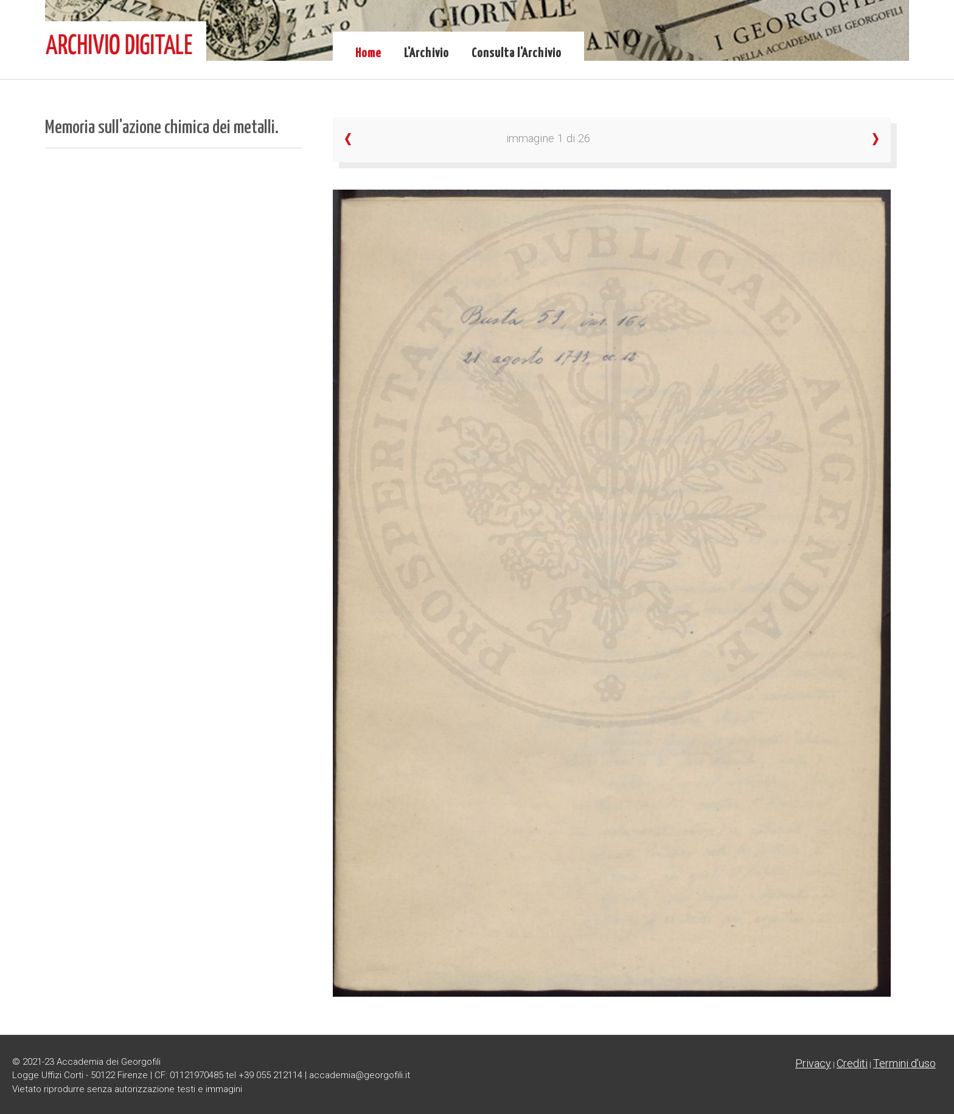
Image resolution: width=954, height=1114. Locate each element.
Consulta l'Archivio (517, 53)
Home (368, 53)
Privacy (813, 1063)
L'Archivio (426, 53)
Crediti (852, 1063)
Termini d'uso (904, 1063)
